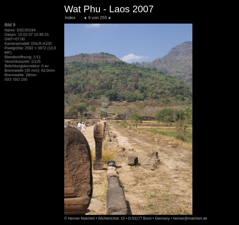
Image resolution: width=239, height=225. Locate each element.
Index (70, 17)
